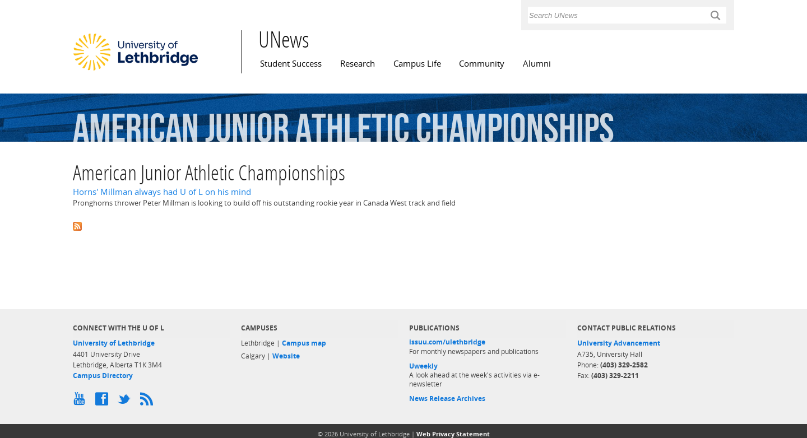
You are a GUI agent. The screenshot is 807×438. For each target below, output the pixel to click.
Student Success (291, 63)
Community (481, 63)
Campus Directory (103, 375)
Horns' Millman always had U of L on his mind (162, 192)
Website (286, 356)
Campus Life (417, 63)
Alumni (537, 63)
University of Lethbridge (114, 343)
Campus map (304, 343)
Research (357, 63)
